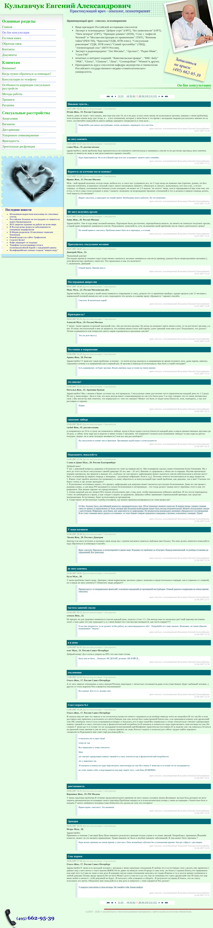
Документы (9, 55)
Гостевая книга (11, 38)
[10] (146, 96)
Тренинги (8, 99)
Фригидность (10, 141)
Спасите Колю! (17, 240)
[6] (134, 96)
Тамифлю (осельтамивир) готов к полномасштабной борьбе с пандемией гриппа (33, 246)
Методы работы (12, 94)
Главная (7, 27)
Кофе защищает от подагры (23, 242)
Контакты (8, 49)
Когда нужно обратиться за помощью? (26, 73)
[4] (128, 96)
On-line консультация (15, 32)
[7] (137, 96)
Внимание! (9, 68)
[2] (122, 96)
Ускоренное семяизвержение (20, 135)
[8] (140, 96)
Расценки (8, 105)
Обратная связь (12, 43)
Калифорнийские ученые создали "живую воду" (34, 250)
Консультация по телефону (19, 79)
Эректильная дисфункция (18, 146)
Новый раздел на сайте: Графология (28, 237)
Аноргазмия (10, 118)
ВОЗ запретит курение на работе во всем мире (33, 224)
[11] (151, 96)
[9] (143, 96)
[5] (131, 96)
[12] (155, 96)
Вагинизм (8, 124)
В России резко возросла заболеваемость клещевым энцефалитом (30, 228)
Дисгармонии (10, 129)
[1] (119, 96)
